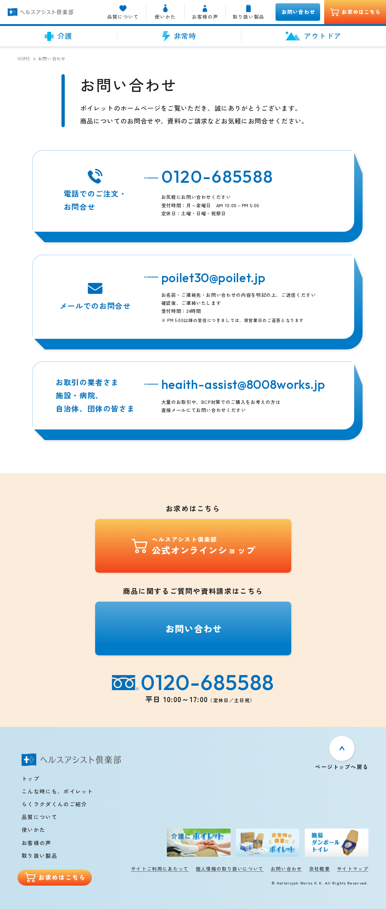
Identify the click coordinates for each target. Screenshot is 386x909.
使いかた (165, 12)
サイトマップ (352, 868)
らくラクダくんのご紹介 (54, 804)
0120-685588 (217, 176)
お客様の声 (205, 12)
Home (24, 58)
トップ (31, 778)
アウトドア (313, 36)
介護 (58, 36)
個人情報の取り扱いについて (230, 868)
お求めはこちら (355, 12)
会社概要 (319, 868)
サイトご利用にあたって (160, 868)
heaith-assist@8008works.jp (243, 384)
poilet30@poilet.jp (213, 277)
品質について (123, 12)
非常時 (179, 36)
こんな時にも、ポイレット (57, 791)
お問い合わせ (298, 11)
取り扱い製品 (249, 12)
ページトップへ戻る (341, 766)
